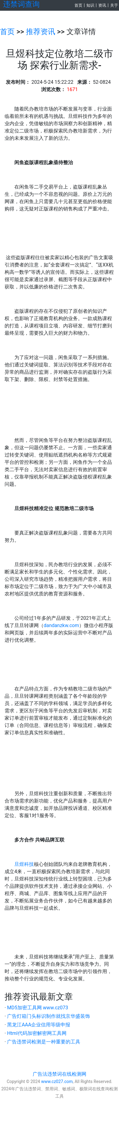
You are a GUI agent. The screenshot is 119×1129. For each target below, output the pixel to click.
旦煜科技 (24, 864)
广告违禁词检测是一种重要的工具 (43, 1042)
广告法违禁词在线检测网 (59, 1074)
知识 (90, 5)
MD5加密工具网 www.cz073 (37, 1008)
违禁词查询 (21, 4)
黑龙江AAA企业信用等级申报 (38, 1025)
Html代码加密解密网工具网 (37, 1033)
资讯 (102, 5)
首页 (78, 5)
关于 (114, 5)
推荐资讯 (40, 31)
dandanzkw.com (61, 625)
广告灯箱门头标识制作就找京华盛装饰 (48, 1016)
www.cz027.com (57, 1081)
